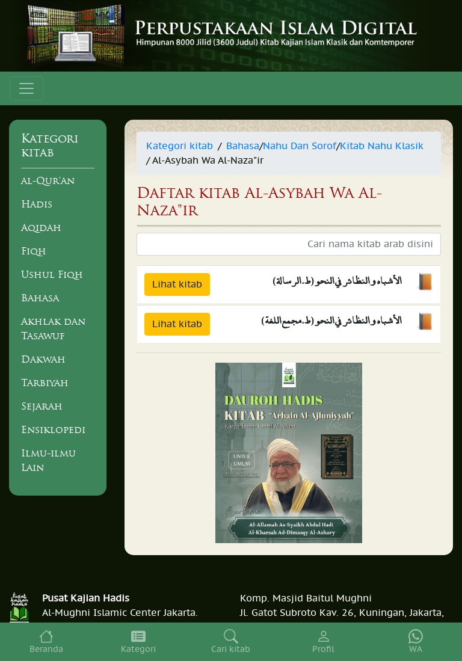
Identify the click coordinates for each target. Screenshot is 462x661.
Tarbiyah (45, 383)
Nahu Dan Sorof (299, 146)
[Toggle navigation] (26, 88)
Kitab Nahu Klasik (382, 146)
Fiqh (33, 251)
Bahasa (40, 298)
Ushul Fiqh (52, 274)
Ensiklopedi (53, 429)
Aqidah (41, 227)
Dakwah (43, 359)
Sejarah (42, 406)
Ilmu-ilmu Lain (48, 460)
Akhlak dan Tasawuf (53, 328)
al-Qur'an (48, 180)
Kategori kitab (179, 146)
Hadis (36, 204)
